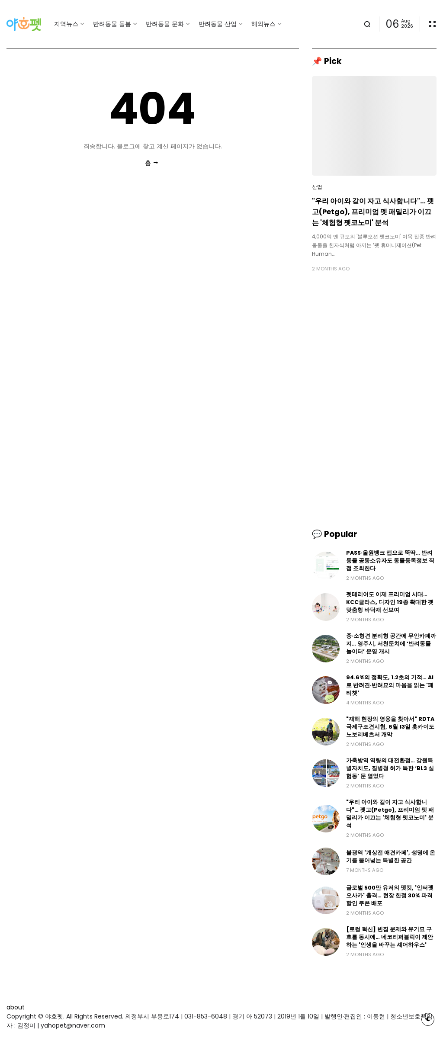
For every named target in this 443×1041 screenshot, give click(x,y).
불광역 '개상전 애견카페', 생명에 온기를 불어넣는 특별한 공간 (390, 856)
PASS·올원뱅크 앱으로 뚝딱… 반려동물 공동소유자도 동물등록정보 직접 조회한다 (390, 560)
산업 (317, 186)
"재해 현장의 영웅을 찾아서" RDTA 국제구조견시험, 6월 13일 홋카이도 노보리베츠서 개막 (390, 726)
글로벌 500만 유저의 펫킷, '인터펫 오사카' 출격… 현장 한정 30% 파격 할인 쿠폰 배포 (389, 895)
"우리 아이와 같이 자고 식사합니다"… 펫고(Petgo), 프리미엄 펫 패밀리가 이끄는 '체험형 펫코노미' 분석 (373, 212)
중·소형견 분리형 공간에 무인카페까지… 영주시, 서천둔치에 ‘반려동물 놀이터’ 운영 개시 (391, 643)
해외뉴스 (263, 23)
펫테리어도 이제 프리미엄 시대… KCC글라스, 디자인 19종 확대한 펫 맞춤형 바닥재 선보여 (389, 602)
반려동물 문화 (165, 23)
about (15, 1007)
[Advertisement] (374, 340)
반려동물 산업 (218, 23)
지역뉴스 (66, 23)
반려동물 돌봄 (112, 23)
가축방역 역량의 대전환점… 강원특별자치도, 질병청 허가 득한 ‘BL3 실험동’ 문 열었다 (390, 768)
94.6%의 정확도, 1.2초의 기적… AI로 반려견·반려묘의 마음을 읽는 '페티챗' (389, 685)
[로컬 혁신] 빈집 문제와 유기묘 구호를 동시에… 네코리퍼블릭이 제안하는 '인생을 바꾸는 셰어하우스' (389, 936)
